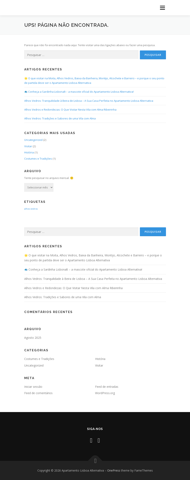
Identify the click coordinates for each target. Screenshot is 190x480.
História (29, 152)
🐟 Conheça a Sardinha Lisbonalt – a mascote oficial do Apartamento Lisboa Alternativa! (79, 91)
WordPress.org (105, 393)
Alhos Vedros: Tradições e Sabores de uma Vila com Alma (60, 118)
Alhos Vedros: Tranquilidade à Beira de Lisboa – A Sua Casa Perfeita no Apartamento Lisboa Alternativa (88, 101)
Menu (162, 7)
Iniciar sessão (33, 387)
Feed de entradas (106, 387)
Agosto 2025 (32, 338)
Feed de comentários (38, 393)
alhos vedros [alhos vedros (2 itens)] (31, 208)
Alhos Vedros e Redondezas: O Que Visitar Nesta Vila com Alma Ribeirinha (70, 109)
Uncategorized (33, 140)
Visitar (28, 146)
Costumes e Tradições (38, 158)
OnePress (113, 470)
